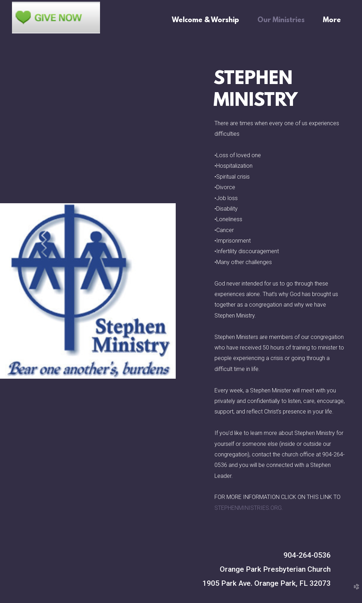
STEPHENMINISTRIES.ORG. (248, 508)
